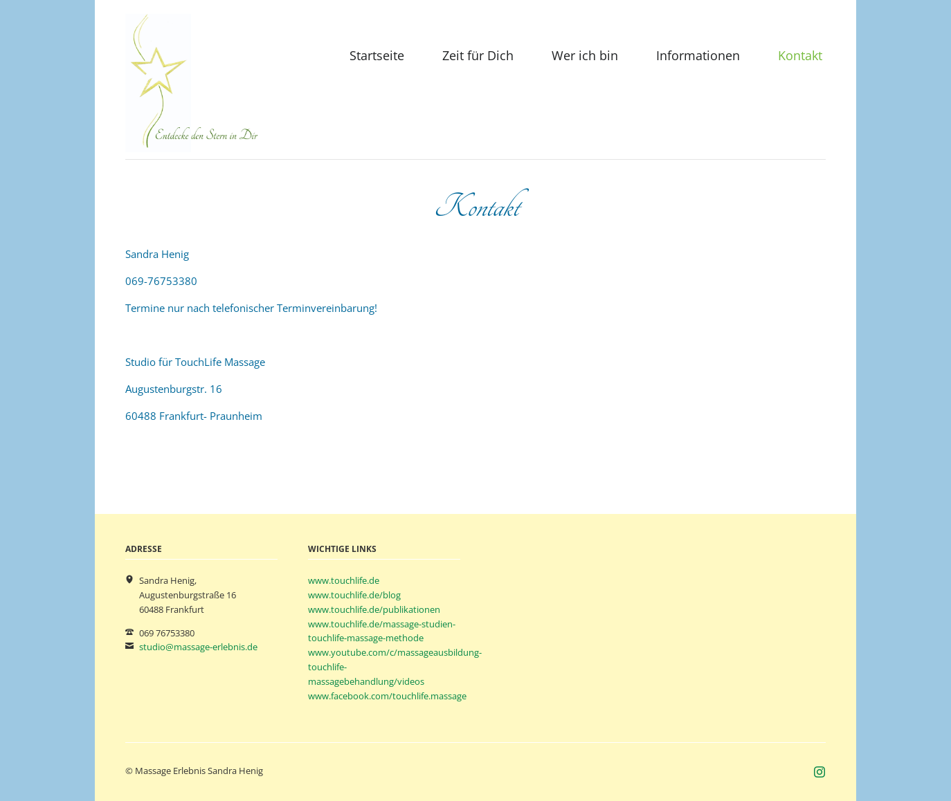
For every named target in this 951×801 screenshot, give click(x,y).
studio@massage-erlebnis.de (198, 647)
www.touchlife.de (343, 580)
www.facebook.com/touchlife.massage (387, 696)
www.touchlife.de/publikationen (374, 609)
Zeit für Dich (478, 55)
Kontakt (800, 55)
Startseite (377, 55)
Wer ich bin (585, 55)
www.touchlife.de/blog (354, 595)
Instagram (820, 773)
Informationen (698, 55)
